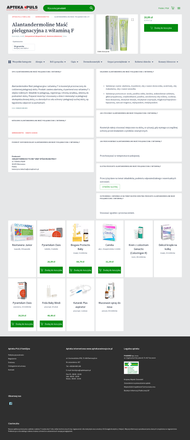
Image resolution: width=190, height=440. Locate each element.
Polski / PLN (163, 8)
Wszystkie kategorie (20, 62)
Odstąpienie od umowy (17, 366)
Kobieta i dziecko (144, 62)
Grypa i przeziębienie (119, 62)
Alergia (41, 62)
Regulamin (12, 358)
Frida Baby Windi (51, 303)
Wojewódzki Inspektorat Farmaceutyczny (139, 387)
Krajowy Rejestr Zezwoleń (133, 379)
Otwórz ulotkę (110, 187)
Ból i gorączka (58, 62)
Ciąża (75, 62)
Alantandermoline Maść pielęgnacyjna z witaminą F (76, 16)
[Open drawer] (179, 8)
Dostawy (11, 362)
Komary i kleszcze (169, 62)
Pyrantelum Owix (51, 245)
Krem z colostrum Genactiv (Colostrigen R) (139, 249)
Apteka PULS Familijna (21, 16)
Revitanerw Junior (22, 245)
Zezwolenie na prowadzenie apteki (137, 383)
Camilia (110, 245)
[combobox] (82, 8)
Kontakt (11, 370)
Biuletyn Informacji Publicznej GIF (136, 390)
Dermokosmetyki (42, 16)
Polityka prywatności (16, 355)
